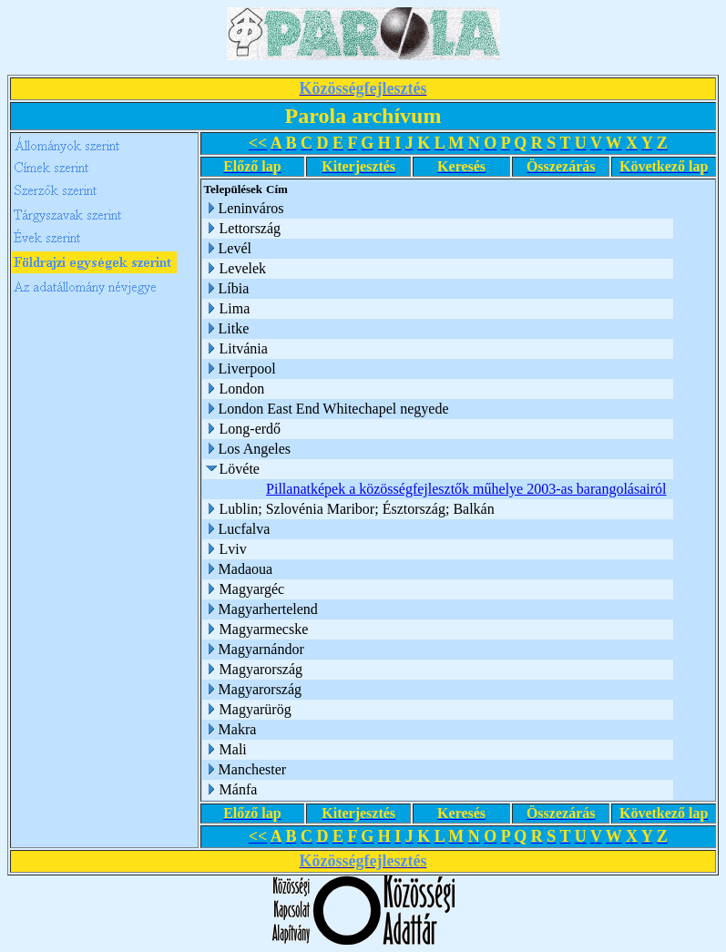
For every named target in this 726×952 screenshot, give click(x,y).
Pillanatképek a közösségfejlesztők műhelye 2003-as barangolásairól (466, 488)
